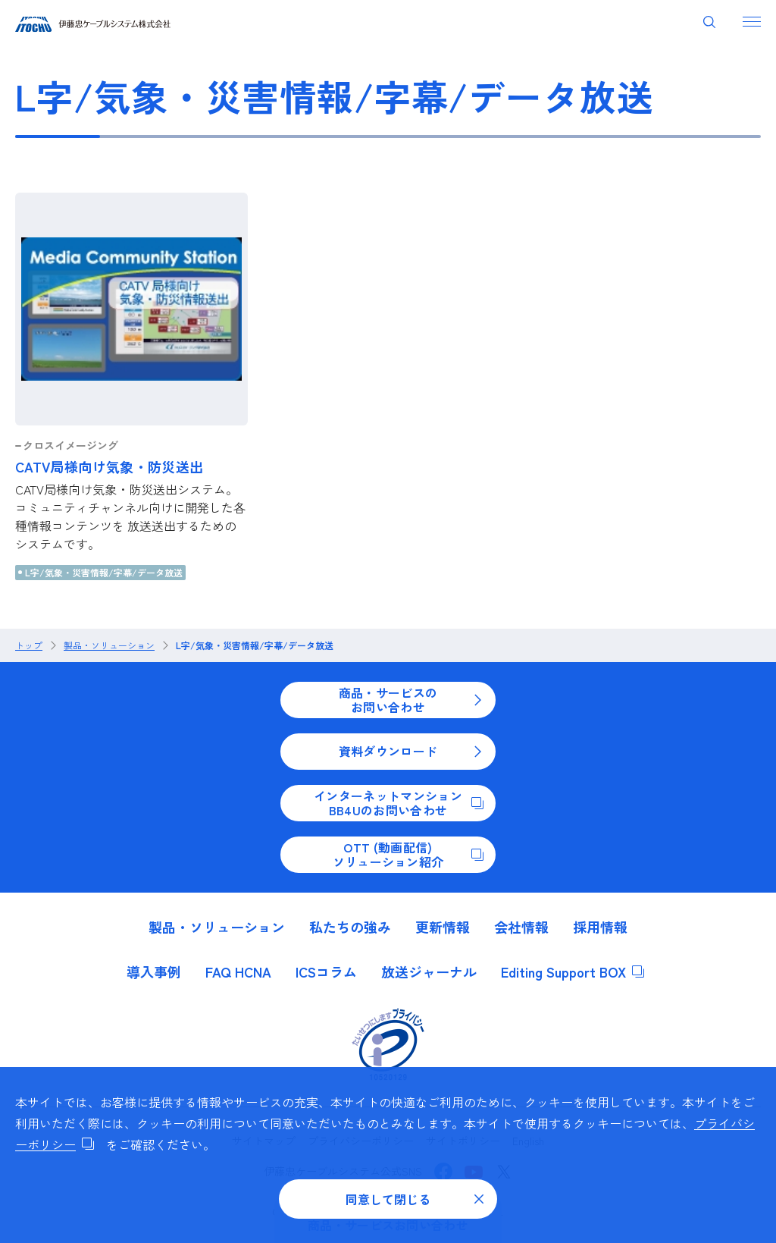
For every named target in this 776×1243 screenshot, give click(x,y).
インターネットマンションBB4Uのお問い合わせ (398, 802)
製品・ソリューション (109, 645)
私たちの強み (350, 927)
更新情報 (442, 927)
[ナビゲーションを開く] (752, 21)
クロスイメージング (70, 445)
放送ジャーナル (429, 971)
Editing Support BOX (572, 971)
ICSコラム (326, 971)
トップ (28, 645)
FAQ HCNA (238, 971)
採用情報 (600, 927)
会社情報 (521, 927)
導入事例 (154, 971)
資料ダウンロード (411, 751)
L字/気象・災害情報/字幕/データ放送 (104, 572)
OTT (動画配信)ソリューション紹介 (408, 854)
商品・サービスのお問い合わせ (411, 699)
